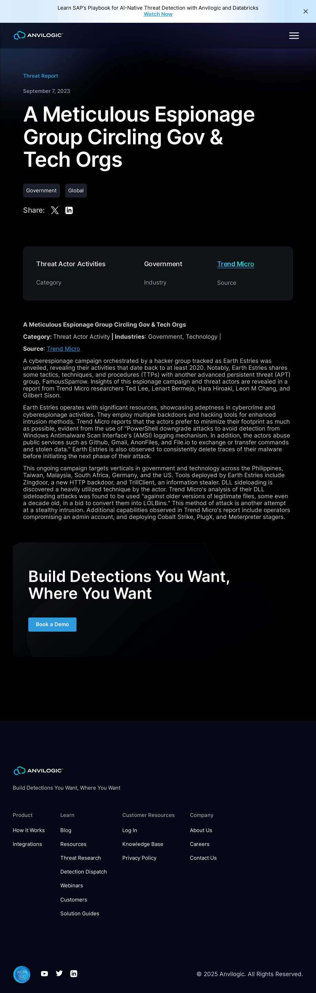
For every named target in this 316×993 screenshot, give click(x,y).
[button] (293, 35)
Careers (200, 844)
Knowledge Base (142, 844)
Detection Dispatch (83, 872)
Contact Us (203, 858)
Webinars (71, 886)
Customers (73, 900)
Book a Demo (52, 629)
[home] (38, 35)
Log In (129, 830)
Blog (65, 830)
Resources (73, 844)
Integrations (27, 844)
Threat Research (80, 858)
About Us (201, 830)
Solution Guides (79, 914)
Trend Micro (63, 348)
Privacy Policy (139, 858)
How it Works (29, 830)
